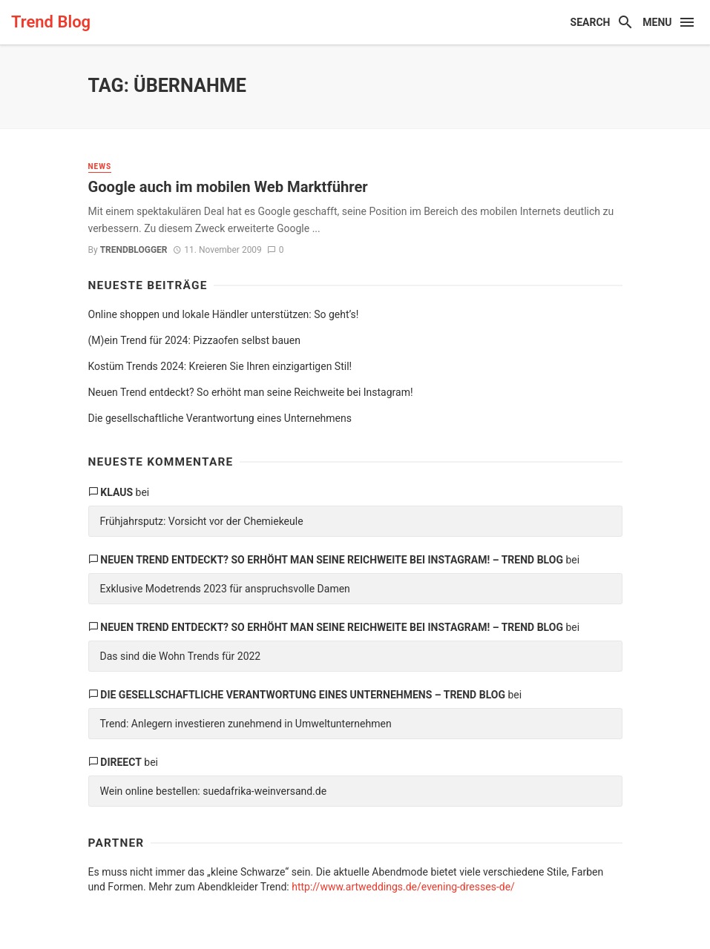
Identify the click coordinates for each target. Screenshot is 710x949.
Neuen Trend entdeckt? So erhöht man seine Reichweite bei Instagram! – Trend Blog (331, 560)
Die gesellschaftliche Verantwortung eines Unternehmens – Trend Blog (302, 695)
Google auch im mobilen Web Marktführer (228, 187)
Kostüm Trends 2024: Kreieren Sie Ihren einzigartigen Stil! (220, 366)
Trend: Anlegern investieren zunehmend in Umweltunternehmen (246, 724)
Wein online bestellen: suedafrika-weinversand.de (213, 791)
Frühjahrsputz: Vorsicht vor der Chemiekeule (201, 521)
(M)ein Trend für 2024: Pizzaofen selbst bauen (194, 340)
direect (121, 762)
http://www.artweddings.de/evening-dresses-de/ (403, 887)
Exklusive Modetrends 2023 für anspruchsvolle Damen (225, 589)
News (100, 166)
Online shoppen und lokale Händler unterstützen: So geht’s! (223, 314)
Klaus (116, 492)
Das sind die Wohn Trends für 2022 (180, 656)
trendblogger (134, 250)
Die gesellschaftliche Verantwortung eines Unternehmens (220, 418)
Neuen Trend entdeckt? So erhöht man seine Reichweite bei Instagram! (250, 392)
